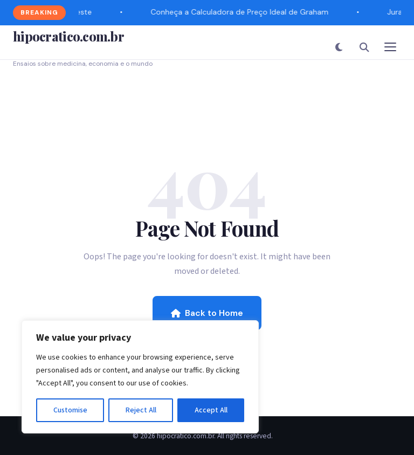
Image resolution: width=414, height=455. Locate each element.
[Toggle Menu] (390, 47)
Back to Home (207, 313)
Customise (70, 410)
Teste (82, 12)
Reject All (141, 410)
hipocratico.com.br (68, 36)
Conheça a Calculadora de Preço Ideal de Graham (240, 12)
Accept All (211, 410)
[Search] (364, 47)
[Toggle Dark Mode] (338, 47)
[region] (140, 376)
